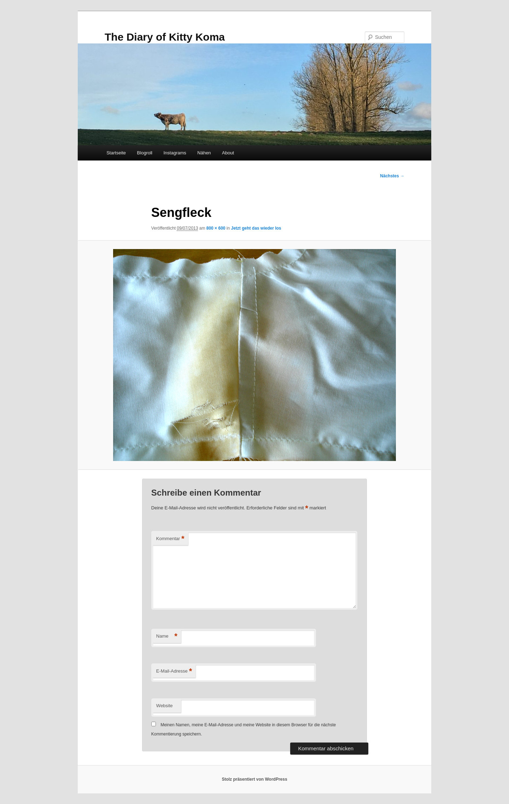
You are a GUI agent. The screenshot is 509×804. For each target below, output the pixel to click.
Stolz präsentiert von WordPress (254, 779)
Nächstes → (392, 175)
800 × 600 (216, 228)
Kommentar (170, 539)
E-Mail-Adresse (174, 671)
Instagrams (174, 152)
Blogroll (144, 152)
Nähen (204, 152)
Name (166, 636)
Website (164, 705)
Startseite (116, 152)
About (228, 152)
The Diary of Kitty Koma (165, 37)
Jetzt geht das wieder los (256, 228)
